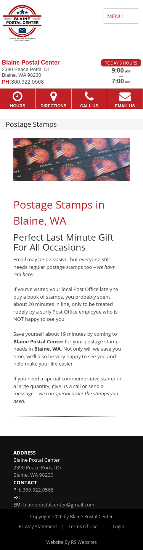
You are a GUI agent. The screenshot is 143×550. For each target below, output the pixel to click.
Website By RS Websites (71, 542)
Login (118, 526)
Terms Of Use (83, 526)
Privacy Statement (38, 526)
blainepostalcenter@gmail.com (59, 504)
